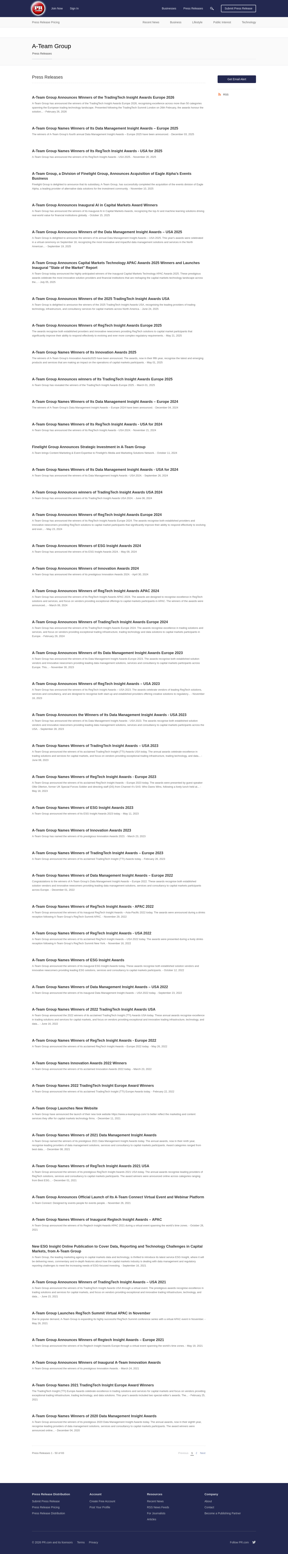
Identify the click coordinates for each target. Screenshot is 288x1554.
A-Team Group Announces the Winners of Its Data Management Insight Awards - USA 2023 (109, 715)
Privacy (93, 1542)
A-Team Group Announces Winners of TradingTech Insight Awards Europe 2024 (100, 622)
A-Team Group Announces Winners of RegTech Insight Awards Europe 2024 (97, 515)
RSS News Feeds (158, 1507)
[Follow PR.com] (252, 1542)
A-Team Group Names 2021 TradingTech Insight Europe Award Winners (93, 1385)
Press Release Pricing (46, 1507)
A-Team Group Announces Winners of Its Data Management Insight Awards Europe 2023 (107, 653)
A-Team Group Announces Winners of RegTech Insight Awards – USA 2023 (96, 684)
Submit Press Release (238, 8)
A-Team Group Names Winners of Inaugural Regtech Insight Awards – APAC (97, 1220)
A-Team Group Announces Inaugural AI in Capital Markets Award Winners (95, 205)
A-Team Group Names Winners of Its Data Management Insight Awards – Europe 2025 (105, 128)
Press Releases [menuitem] (193, 8)
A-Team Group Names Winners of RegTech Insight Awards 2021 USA (90, 1166)
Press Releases (42, 53)
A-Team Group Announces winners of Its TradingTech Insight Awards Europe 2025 (102, 379)
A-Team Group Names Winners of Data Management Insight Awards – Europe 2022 (102, 875)
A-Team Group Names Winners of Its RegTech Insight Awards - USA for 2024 (97, 424)
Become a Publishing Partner (223, 1513)
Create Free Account (102, 1501)
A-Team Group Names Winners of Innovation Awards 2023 (81, 830)
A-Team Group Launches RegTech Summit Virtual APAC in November (91, 1313)
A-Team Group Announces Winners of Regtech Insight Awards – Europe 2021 (98, 1340)
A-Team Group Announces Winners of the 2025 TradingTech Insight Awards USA (101, 299)
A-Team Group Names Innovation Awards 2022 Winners (79, 1063)
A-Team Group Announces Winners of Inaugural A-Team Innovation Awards (96, 1363)
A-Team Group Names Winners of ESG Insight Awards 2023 (82, 808)
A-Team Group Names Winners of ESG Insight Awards (78, 960)
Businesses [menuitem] (169, 8)
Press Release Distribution (48, 1513)
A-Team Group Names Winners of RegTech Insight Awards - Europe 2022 (94, 1040)
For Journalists (156, 1513)
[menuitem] (212, 8)
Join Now (57, 8)
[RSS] (220, 94)
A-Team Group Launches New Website (65, 1108)
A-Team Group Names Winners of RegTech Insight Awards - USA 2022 (91, 933)
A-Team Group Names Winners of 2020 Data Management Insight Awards (94, 1416)
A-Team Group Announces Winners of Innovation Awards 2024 (85, 568)
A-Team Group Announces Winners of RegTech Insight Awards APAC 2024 (95, 591)
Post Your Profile (100, 1507)
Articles (151, 1519)
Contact (209, 1507)
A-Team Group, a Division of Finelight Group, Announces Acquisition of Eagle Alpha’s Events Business (111, 176)
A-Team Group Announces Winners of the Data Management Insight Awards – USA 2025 (107, 232)
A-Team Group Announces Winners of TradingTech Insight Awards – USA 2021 (99, 1282)
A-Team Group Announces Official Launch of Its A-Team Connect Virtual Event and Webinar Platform (118, 1197)
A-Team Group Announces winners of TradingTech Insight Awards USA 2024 (97, 492)
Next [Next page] (203, 1453)
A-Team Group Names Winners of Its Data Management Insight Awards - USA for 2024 (105, 470)
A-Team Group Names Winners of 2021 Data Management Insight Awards (94, 1135)
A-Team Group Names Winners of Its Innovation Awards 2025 (84, 352)
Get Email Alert (236, 79)
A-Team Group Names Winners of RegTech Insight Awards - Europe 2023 (94, 777)
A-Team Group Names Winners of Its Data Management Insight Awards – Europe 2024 (105, 402)
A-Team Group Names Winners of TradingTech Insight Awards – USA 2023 (95, 746)
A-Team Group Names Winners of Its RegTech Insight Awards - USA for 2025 (97, 151)
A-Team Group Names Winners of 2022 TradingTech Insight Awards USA (93, 1009)
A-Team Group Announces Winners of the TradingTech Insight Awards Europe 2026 (103, 97)
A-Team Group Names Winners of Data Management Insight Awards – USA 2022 (100, 987)
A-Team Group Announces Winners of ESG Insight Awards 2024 (86, 546)
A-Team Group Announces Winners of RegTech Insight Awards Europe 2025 (97, 325)
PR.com (47, 1542)
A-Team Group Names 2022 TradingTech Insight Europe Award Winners (93, 1086)
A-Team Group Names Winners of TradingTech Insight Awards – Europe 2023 (97, 853)
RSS (226, 94)
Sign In (74, 8)
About (208, 1501)
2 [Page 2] (196, 1453)
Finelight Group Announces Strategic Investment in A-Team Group (88, 447)
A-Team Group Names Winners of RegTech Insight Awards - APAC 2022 (93, 907)
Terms (81, 1542)
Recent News (155, 1501)
